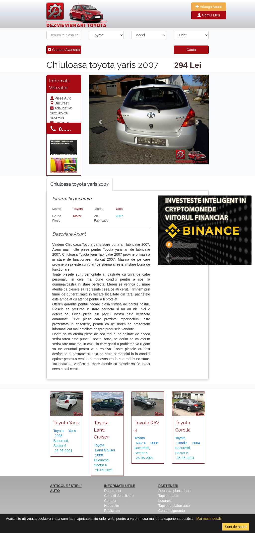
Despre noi (112, 491)
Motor (77, 216)
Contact (110, 501)
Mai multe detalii (208, 519)
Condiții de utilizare (118, 496)
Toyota (78, 209)
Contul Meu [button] (208, 15)
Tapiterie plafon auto (174, 506)
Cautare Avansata (64, 50)
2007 (119, 216)
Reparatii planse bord (174, 491)
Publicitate (112, 511)
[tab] (79, 184)
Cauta (191, 50)
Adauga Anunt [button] (208, 7)
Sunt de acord (236, 527)
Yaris (119, 209)
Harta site (111, 506)
